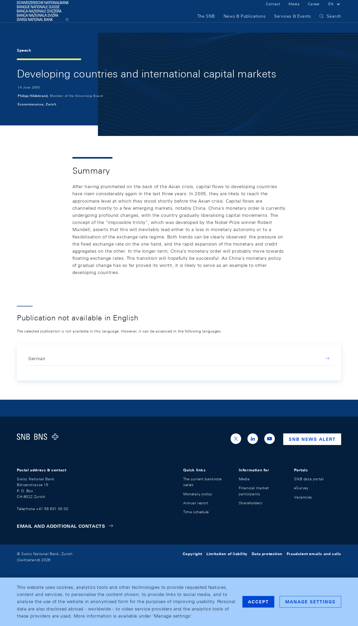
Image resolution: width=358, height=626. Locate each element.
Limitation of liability (226, 553)
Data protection (267, 553)
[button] (334, 10)
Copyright (192, 553)
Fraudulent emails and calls (314, 553)
